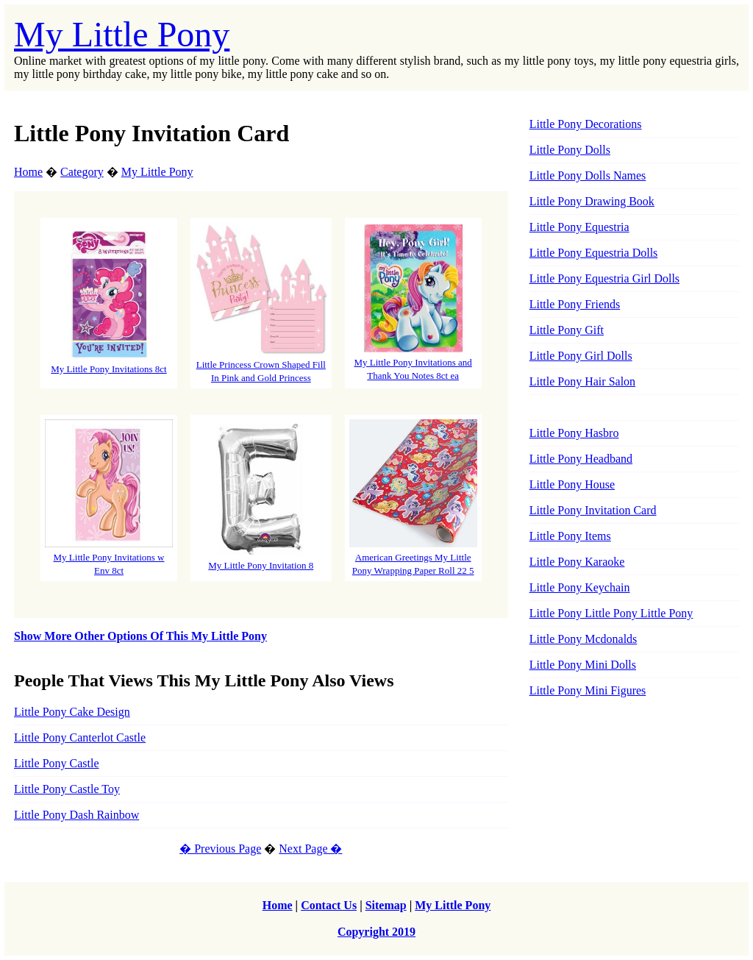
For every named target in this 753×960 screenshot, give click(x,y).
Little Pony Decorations (585, 124)
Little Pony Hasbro (574, 433)
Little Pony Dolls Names (587, 175)
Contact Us (329, 905)
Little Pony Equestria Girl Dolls (604, 278)
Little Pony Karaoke (577, 561)
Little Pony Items (570, 536)
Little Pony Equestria (579, 227)
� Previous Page (220, 848)
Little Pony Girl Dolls (580, 355)
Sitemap (386, 905)
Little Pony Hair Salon (582, 381)
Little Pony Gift (566, 330)
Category (82, 172)
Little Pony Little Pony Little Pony (611, 613)
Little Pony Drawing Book (591, 201)
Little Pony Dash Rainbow (76, 814)
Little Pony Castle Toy (67, 789)
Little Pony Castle (56, 763)
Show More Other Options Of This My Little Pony (140, 636)
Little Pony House (572, 484)
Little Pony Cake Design (72, 711)
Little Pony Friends (575, 304)
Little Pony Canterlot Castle (80, 737)
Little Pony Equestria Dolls (593, 252)
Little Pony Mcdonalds (583, 639)
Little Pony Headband (580, 458)
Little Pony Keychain (579, 587)
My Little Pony (121, 34)
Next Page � (310, 848)
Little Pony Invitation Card (593, 510)
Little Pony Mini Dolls (582, 664)
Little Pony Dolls (569, 149)
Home (28, 172)
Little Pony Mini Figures (587, 690)
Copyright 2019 (376, 931)
